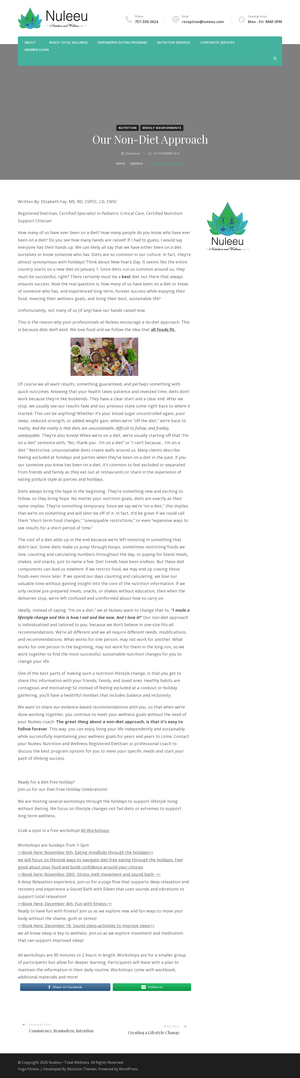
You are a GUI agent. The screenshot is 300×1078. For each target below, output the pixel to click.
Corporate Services (217, 42)
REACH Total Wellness (68, 42)
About (30, 42)
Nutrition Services (173, 42)
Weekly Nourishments (162, 128)
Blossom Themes (82, 1068)
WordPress (128, 1068)
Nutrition (128, 128)
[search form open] (275, 58)
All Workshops (95, 830)
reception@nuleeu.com (203, 21)
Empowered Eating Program (122, 42)
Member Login (37, 49)
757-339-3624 (146, 21)
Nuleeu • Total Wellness (69, 1062)
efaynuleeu (133, 153)
